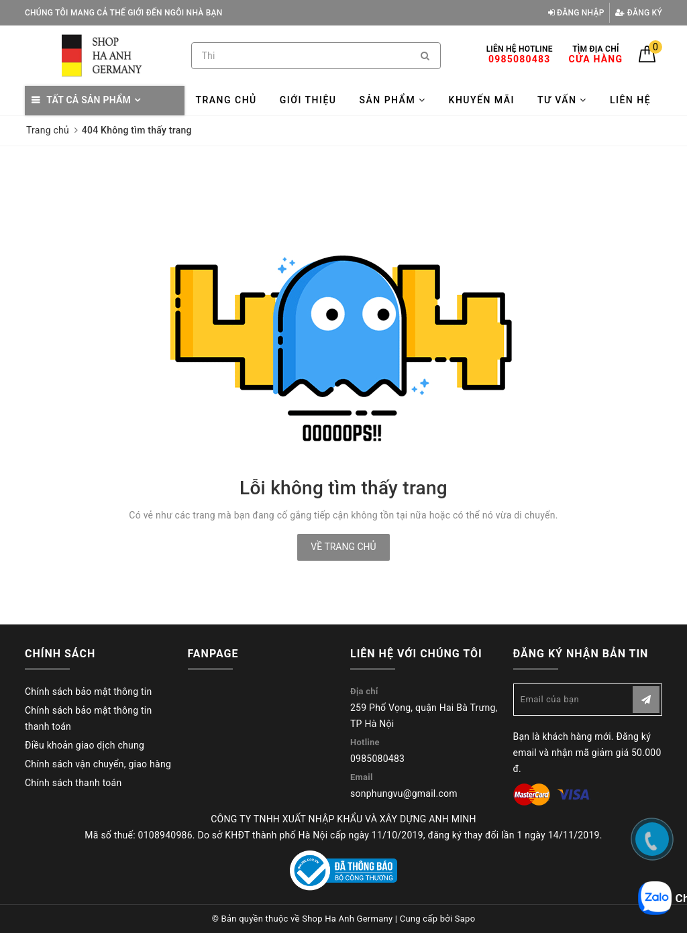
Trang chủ (225, 100)
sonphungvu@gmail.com (404, 793)
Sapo (465, 919)
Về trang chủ (343, 546)
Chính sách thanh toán (73, 782)
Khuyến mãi (482, 100)
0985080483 (377, 758)
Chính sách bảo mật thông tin (88, 691)
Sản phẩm (392, 100)
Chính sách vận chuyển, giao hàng (98, 764)
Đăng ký (638, 12)
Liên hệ (630, 100)
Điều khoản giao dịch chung (84, 745)
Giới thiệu (308, 100)
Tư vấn (562, 100)
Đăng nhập (576, 12)
